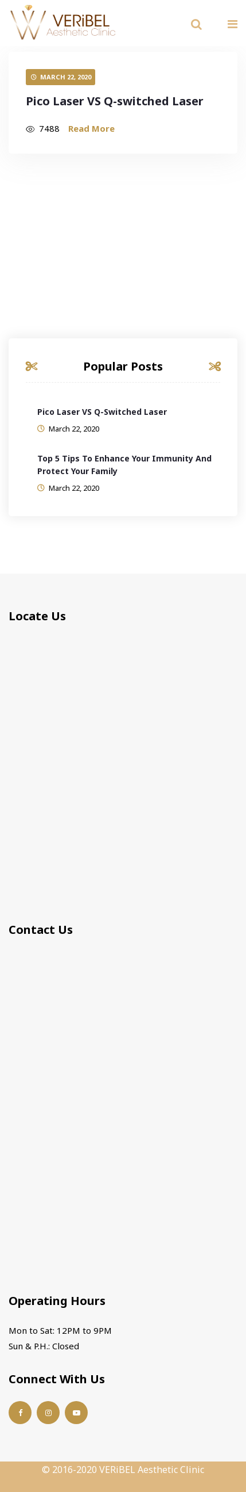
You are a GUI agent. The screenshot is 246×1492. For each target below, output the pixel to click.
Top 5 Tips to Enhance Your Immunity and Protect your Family (124, 464)
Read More (91, 128)
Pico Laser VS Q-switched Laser (115, 101)
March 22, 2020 (65, 76)
